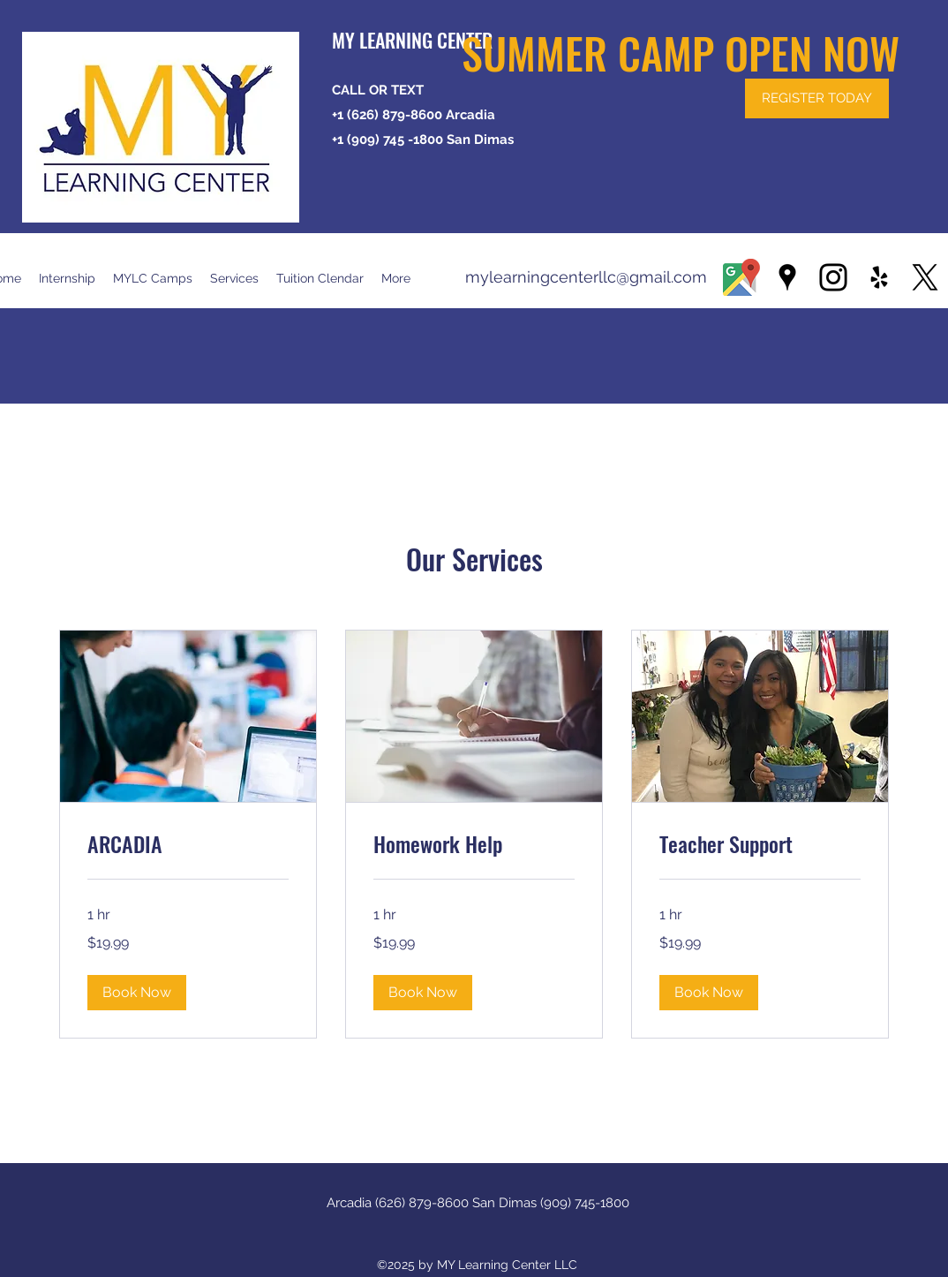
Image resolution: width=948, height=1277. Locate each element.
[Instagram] (833, 277)
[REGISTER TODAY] (817, 98)
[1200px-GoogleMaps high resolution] (741, 277)
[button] (319, 278)
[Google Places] (787, 277)
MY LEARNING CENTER (412, 40)
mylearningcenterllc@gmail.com (586, 277)
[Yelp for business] (879, 277)
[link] (188, 844)
